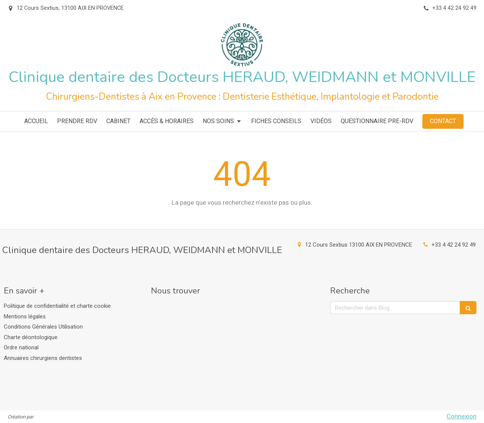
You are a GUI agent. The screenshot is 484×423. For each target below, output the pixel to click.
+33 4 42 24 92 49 (453, 244)
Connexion (461, 416)
